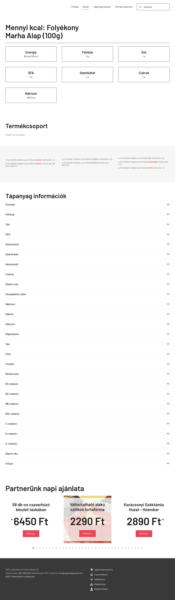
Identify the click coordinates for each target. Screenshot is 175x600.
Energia (31, 52)
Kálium (9, 313)
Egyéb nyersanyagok (15, 134)
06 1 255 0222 (25, 573)
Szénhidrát (87, 73)
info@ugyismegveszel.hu (71, 573)
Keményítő (11, 264)
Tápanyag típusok (102, 6)
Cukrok (144, 73)
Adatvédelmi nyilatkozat (23, 576)
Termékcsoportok (124, 6)
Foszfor (9, 363)
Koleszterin (12, 244)
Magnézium (12, 333)
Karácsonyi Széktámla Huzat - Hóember (144, 507)
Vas (7, 343)
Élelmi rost (11, 284)
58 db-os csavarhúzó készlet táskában (31, 507)
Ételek (86, 6)
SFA (31, 73)
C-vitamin (11, 423)
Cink (8, 353)
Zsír (144, 52)
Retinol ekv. (12, 373)
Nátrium (31, 93)
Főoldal (74, 6)
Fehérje (87, 52)
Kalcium (10, 323)
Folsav (9, 463)
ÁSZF (7, 576)
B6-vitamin (11, 403)
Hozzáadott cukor (15, 294)
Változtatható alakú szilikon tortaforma (87, 507)
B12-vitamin (12, 413)
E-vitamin (11, 443)
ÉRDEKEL (31, 533)
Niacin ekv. (11, 453)
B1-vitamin (11, 383)
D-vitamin (11, 433)
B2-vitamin (12, 393)
